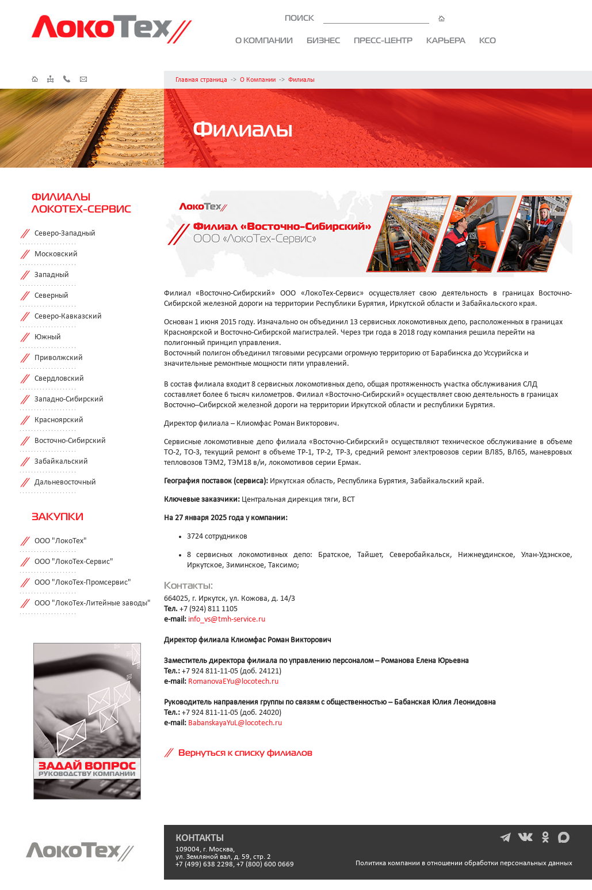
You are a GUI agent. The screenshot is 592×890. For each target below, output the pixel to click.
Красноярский (59, 420)
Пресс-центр (383, 40)
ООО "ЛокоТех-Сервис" (74, 562)
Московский (56, 254)
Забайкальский (61, 461)
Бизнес (323, 40)
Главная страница (201, 80)
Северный (51, 295)
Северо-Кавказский (68, 316)
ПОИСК (365, 17)
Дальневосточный (65, 482)
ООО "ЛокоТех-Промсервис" (83, 582)
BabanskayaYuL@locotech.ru (235, 723)
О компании (264, 40)
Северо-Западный (65, 233)
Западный (52, 275)
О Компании (258, 80)
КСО (487, 40)
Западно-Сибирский (69, 399)
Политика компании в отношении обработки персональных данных (464, 863)
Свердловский (59, 378)
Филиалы (301, 80)
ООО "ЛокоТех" (61, 541)
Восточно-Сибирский (70, 441)
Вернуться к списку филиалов (245, 752)
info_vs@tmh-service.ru (226, 619)
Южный (48, 337)
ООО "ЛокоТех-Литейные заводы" (93, 603)
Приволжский (59, 358)
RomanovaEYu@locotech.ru (233, 681)
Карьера (445, 40)
